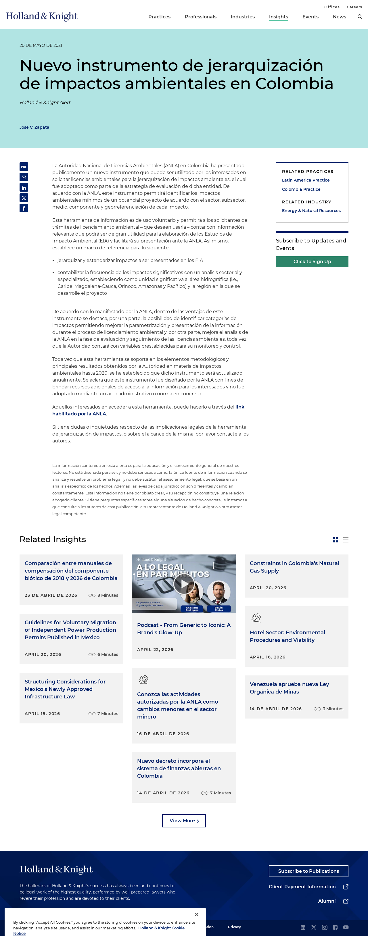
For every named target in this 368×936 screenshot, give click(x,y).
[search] (360, 16)
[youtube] (345, 928)
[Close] (196, 924)
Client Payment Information (302, 886)
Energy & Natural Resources (311, 210)
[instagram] (324, 928)
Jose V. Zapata (34, 127)
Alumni (327, 901)
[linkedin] (303, 928)
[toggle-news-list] (345, 539)
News (339, 17)
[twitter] (313, 928)
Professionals (200, 17)
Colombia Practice (301, 189)
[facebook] (335, 928)
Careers (354, 7)
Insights (278, 17)
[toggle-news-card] (335, 539)
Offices (332, 7)
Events (310, 17)
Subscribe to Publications (308, 871)
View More (182, 820)
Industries (243, 17)
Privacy (234, 927)
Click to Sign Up (312, 261)
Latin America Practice (306, 180)
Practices (159, 17)
